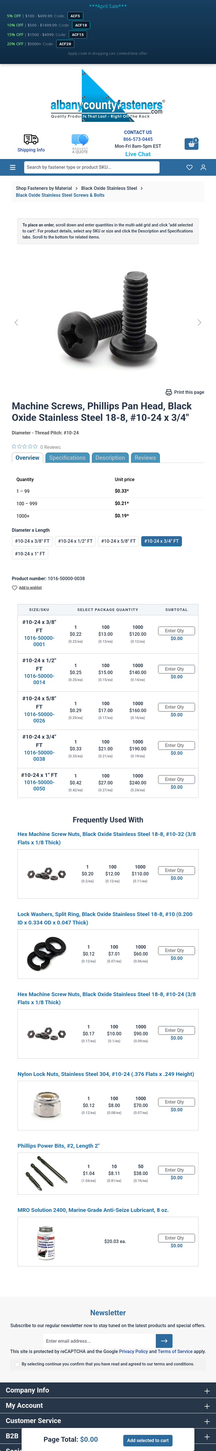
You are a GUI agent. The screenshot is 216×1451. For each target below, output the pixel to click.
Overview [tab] (27, 457)
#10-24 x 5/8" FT (118, 541)
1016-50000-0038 (39, 756)
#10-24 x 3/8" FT (32, 541)
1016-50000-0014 (39, 679)
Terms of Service (175, 1351)
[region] (108, 322)
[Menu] (13, 167)
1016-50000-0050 (39, 785)
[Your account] (203, 167)
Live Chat (138, 154)
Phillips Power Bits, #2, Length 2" (59, 1145)
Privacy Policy (133, 1351)
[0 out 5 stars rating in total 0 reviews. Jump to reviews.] (36, 446)
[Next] (199, 322)
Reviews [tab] (145, 457)
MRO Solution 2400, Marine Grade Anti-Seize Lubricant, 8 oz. (93, 1210)
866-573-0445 (138, 139)
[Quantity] (176, 631)
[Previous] (16, 322)
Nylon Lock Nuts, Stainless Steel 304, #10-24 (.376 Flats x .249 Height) (106, 1074)
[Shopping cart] (191, 144)
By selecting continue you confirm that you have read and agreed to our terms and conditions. (108, 1364)
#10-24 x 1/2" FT (75, 541)
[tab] (110, 458)
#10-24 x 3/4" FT (161, 541)
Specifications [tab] (67, 457)
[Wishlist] (189, 167)
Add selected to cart (147, 1440)
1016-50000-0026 (39, 717)
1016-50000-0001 (39, 641)
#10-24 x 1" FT (30, 554)
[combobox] (92, 167)
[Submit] (164, 1341)
